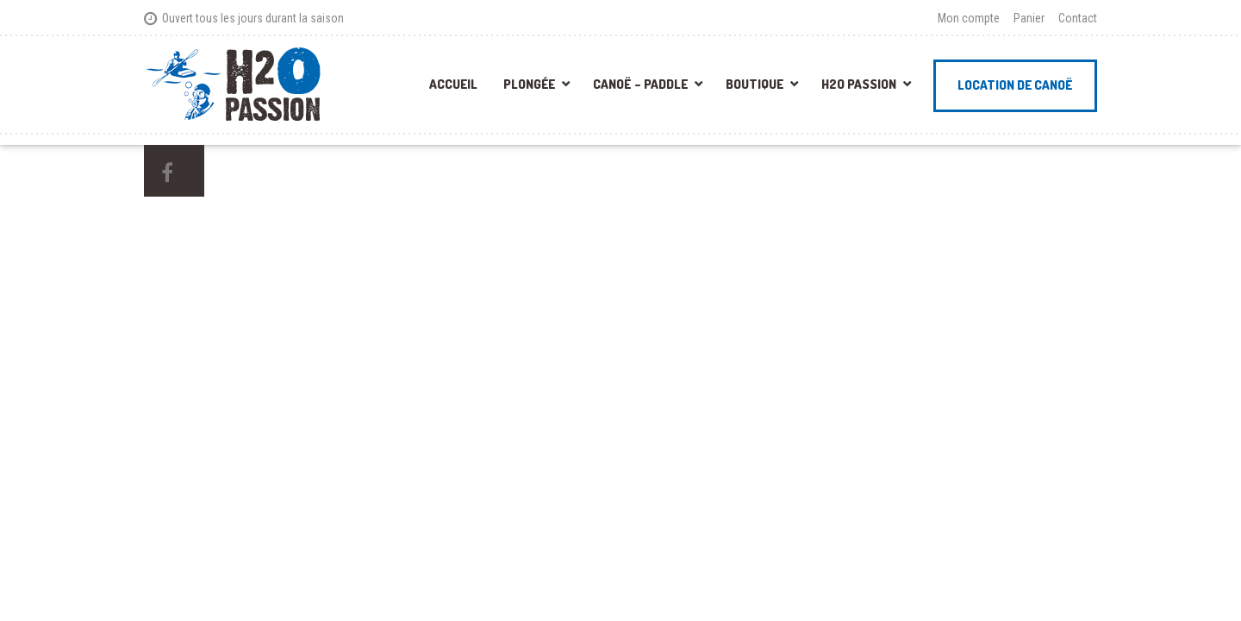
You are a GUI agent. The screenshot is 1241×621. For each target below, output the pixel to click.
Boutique (754, 84)
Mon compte (969, 18)
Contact (1077, 18)
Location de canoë (1015, 85)
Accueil (453, 84)
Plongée (529, 84)
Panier (1029, 18)
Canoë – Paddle (640, 84)
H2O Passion (858, 84)
